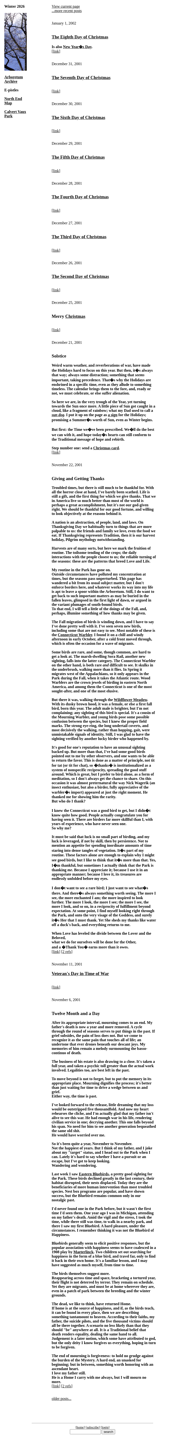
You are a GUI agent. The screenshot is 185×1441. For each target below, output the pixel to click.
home (80, 1427)
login (105, 1427)
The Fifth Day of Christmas (78, 157)
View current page (66, 6)
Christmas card (106, 448)
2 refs (66, 952)
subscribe (93, 1427)
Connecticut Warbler (75, 635)
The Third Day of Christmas (79, 236)
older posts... (61, 1399)
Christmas (75, 316)
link (56, 51)
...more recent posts (67, 11)
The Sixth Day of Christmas (78, 117)
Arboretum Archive (13, 79)
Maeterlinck (83, 1252)
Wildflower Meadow (130, 700)
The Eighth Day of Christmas (80, 36)
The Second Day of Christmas (80, 276)
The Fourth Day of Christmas (80, 196)
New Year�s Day (77, 47)
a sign (113, 415)
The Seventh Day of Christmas (81, 77)
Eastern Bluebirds (94, 1174)
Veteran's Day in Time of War (80, 973)
